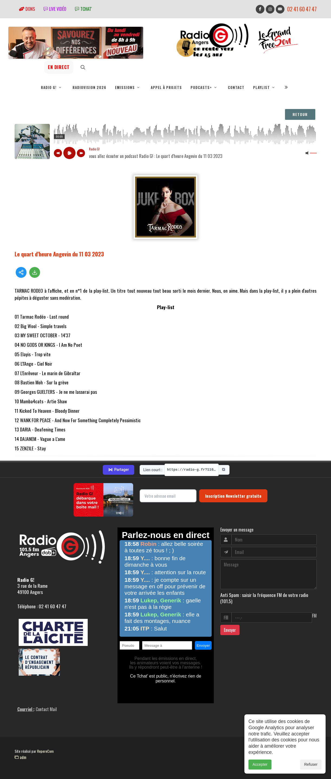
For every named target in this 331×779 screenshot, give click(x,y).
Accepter (260, 764)
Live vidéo (55, 9)
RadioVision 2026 (89, 87)
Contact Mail (46, 709)
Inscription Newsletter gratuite (233, 496)
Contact (236, 87)
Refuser (310, 764)
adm (20, 757)
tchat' (83, 9)
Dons (27, 9)
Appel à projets (166, 87)
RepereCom (45, 751)
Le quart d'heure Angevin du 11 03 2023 (59, 254)
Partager (118, 470)
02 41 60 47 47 (302, 9)
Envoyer (230, 630)
